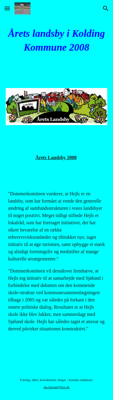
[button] (7, 8)
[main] (57, 40)
